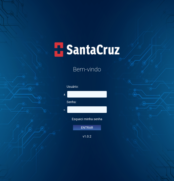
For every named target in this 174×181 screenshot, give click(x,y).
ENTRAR (87, 127)
